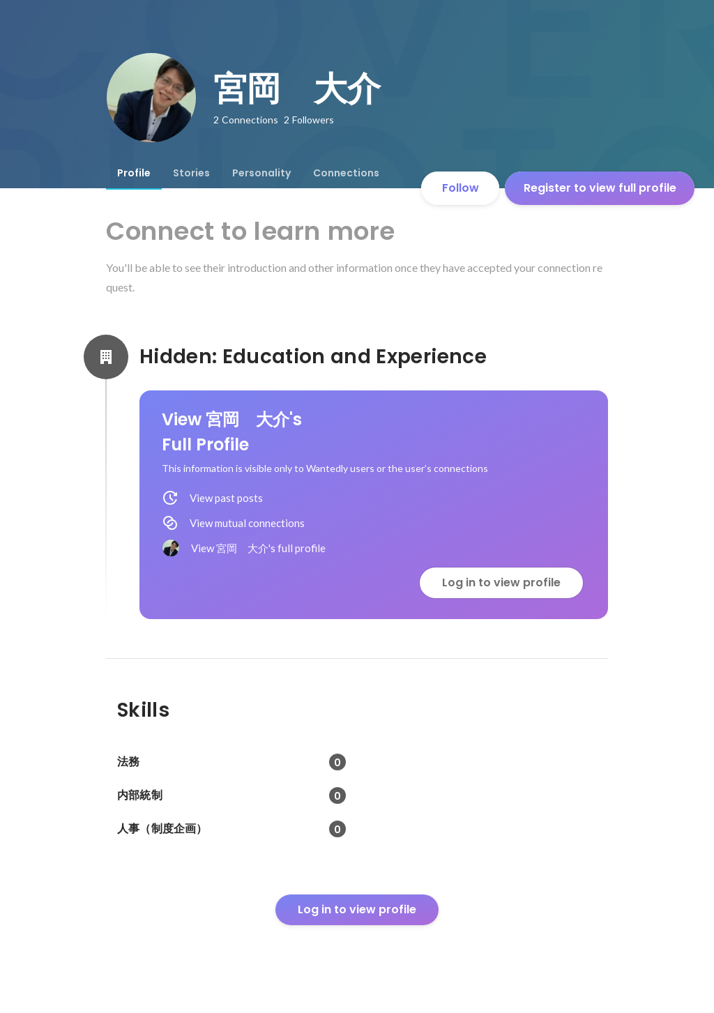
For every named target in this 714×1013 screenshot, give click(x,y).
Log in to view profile (501, 582)
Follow (460, 188)
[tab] (134, 173)
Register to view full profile (600, 188)
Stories (191, 173)
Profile (134, 173)
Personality (261, 173)
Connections (346, 173)
